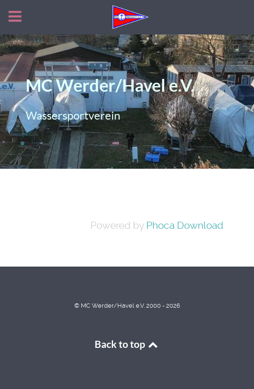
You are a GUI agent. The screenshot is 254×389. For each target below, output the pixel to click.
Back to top (127, 344)
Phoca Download (184, 225)
